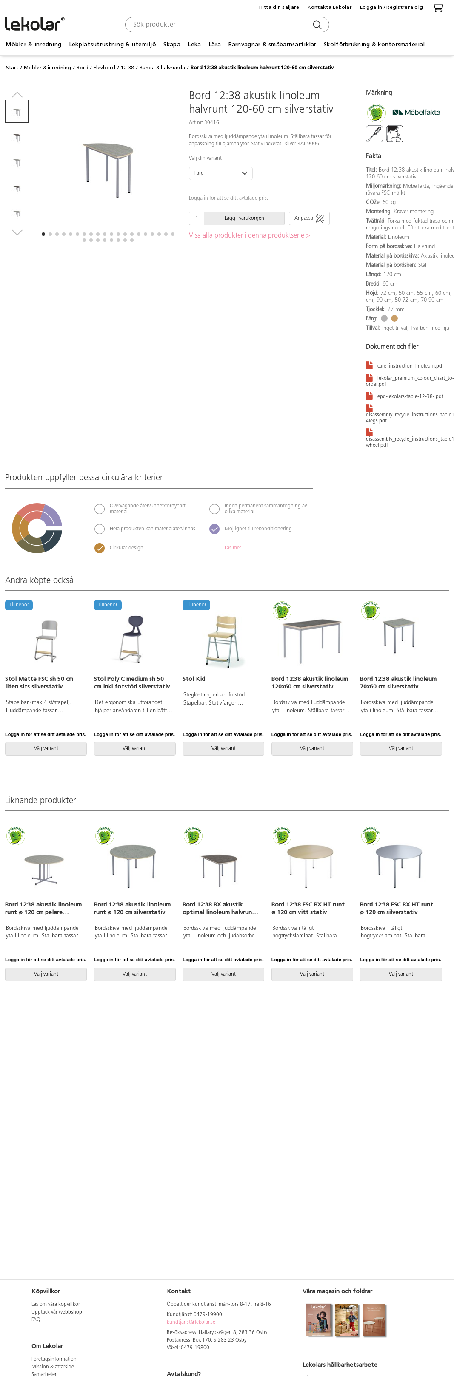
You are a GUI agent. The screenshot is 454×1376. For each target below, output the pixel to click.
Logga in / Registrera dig (391, 7)
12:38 (127, 68)
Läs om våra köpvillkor (55, 1304)
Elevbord (104, 68)
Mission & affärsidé (52, 1367)
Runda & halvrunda (162, 68)
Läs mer (233, 548)
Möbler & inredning (33, 44)
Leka (194, 44)
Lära (214, 44)
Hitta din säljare (279, 7)
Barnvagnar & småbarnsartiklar (272, 44)
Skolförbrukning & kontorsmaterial (374, 44)
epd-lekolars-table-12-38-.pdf (404, 395)
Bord (83, 68)
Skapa (171, 44)
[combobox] (226, 24)
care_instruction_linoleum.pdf (405, 364)
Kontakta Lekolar (330, 7)
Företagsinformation (54, 1359)
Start (12, 68)
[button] (43, 234)
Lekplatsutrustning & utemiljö (112, 44)
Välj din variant (205, 158)
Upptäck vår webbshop (56, 1312)
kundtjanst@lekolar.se (191, 1322)
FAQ (35, 1319)
